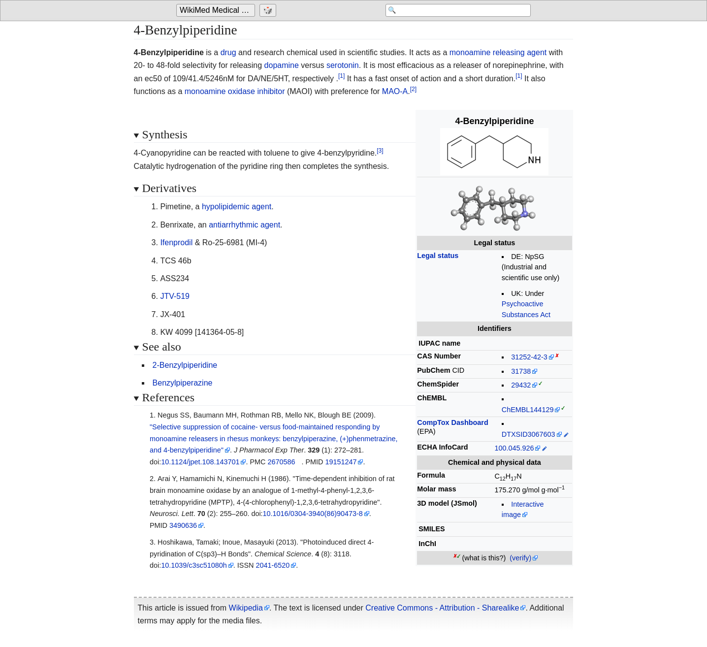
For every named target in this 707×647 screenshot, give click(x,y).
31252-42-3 (529, 357)
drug (228, 52)
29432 (521, 385)
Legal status (437, 255)
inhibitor (271, 91)
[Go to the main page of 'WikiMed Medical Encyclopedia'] (216, 10)
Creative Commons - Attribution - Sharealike (442, 608)
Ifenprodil (176, 242)
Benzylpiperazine (183, 383)
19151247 (340, 462)
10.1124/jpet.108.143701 (200, 462)
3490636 (183, 525)
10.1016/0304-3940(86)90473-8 (313, 514)
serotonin (342, 65)
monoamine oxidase (220, 91)
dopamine (281, 65)
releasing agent (519, 52)
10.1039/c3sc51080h (194, 565)
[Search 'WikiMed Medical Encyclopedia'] (452, 10)
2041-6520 (272, 565)
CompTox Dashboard (452, 422)
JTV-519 (175, 296)
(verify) (520, 558)
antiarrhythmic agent (244, 225)
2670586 (281, 462)
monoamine (470, 52)
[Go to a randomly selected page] (269, 10)
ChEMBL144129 (528, 410)
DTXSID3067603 (528, 434)
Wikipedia (246, 608)
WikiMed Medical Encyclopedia (217, 10)
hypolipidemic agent (236, 206)
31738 (521, 371)
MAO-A (395, 91)
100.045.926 (514, 448)
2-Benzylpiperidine (185, 365)
